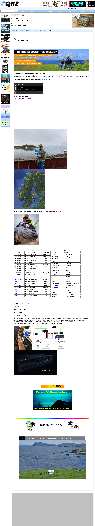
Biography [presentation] (14, 30)
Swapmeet (60, 11)
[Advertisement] (34, 510)
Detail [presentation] (21, 30)
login (69, 8)
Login (91, 11)
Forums (41, 11)
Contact (82, 11)
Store (50, 11)
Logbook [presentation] (27, 30)
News (31, 11)
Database (22, 11)
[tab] (14, 30)
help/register (74, 8)
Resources (71, 11)
